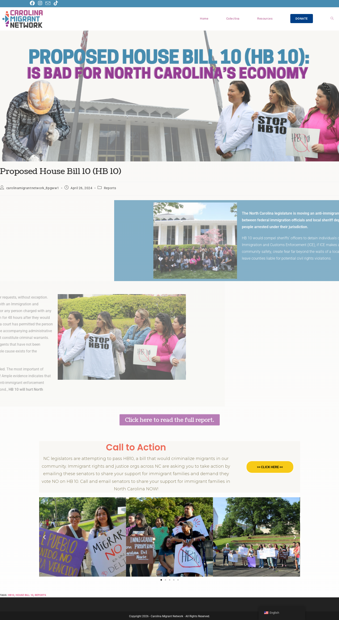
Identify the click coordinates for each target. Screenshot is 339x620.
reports (40, 595)
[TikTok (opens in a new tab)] (55, 3)
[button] (44, 537)
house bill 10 (24, 595)
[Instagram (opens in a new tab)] (40, 3)
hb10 (11, 595)
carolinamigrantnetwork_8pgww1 (32, 188)
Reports (110, 188)
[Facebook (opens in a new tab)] (33, 3)
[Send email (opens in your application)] (48, 3)
